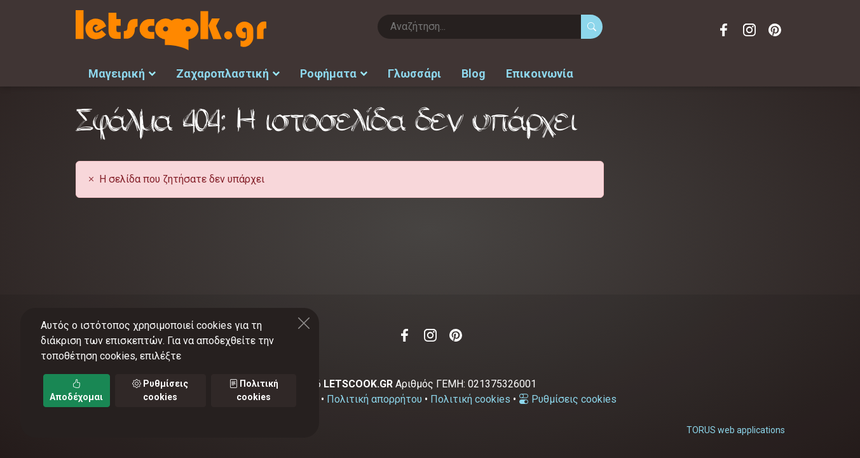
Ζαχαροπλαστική (228, 73)
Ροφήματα (333, 73)
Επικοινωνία (539, 73)
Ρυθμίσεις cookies (568, 399)
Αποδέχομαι (76, 390)
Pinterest (775, 30)
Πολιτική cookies (470, 399)
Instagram (749, 30)
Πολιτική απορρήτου (374, 399)
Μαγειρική (122, 73)
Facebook (724, 30)
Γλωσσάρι (414, 73)
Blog (473, 73)
